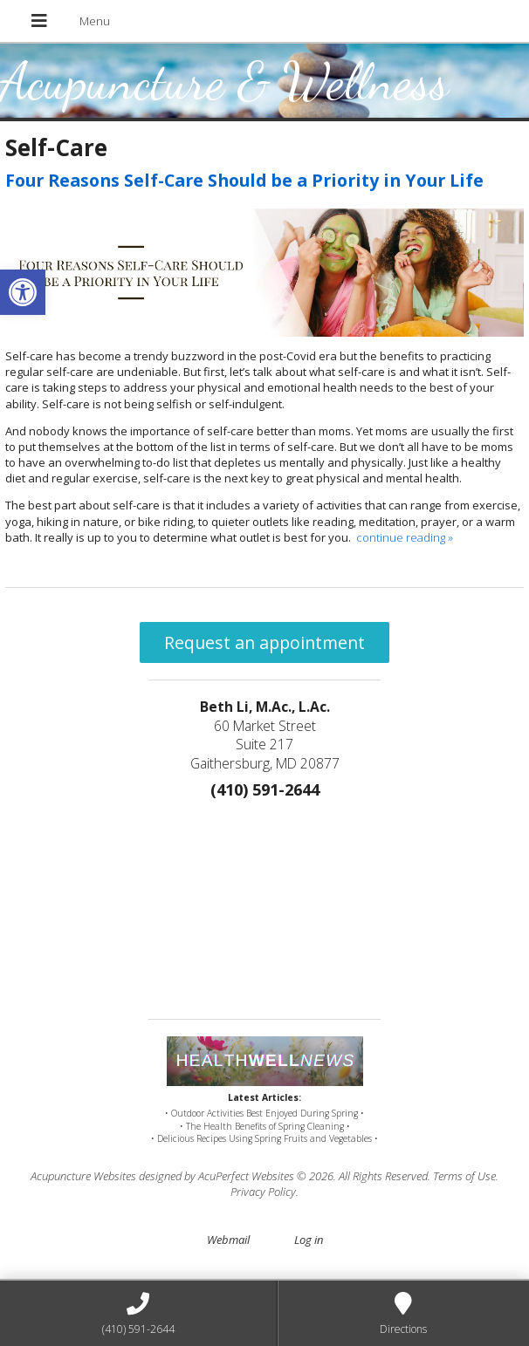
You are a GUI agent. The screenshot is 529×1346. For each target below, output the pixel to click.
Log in (308, 1239)
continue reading (404, 537)
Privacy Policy (263, 1191)
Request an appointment (264, 642)
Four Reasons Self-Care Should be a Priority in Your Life (244, 180)
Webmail (228, 1239)
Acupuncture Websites (83, 1176)
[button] (22, 292)
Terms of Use (464, 1176)
